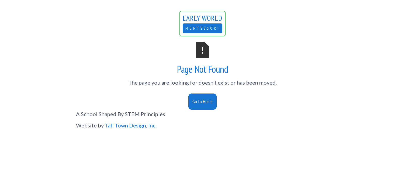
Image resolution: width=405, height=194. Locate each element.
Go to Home (202, 101)
